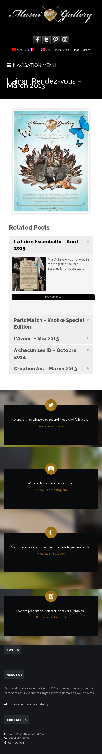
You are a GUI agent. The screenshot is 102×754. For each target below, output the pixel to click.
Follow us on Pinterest (51, 617)
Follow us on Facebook (51, 554)
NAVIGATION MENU (31, 65)
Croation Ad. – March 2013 (45, 368)
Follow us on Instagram (51, 490)
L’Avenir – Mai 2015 (36, 338)
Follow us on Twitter (51, 426)
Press (76, 50)
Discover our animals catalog (28, 704)
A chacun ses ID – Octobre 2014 (45, 353)
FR (36, 50)
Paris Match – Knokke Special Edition (49, 323)
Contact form (16, 742)
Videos (86, 50)
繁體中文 (22, 50)
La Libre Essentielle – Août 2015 (46, 245)
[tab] (51, 245)
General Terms (61, 50)
